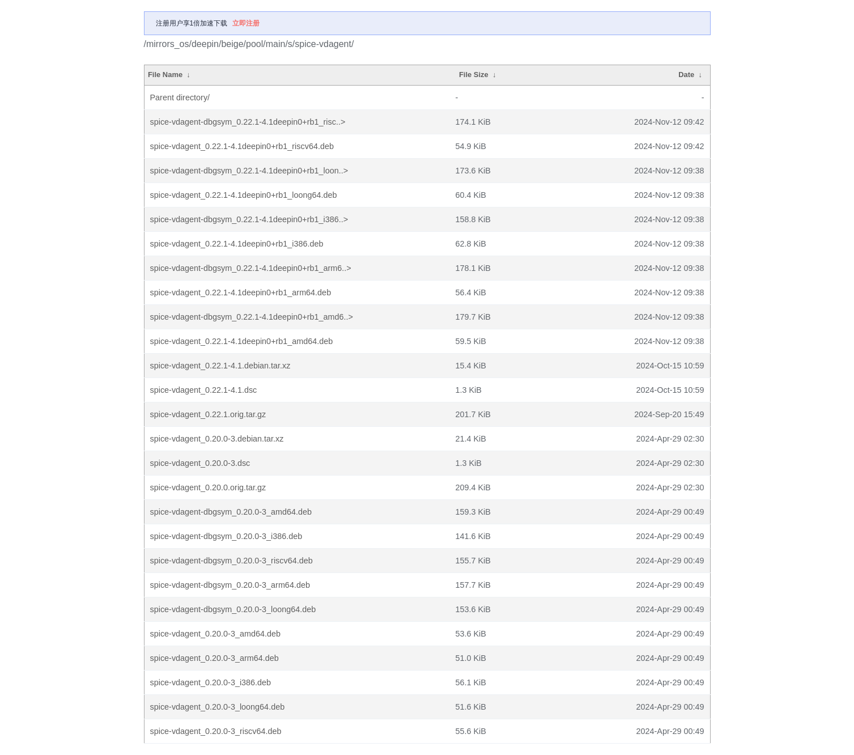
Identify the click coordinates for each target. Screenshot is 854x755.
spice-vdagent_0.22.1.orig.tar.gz (208, 414)
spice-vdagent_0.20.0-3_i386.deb (210, 682)
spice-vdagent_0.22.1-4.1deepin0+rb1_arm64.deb (241, 292)
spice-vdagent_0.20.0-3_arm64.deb (214, 658)
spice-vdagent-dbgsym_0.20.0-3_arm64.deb (230, 584)
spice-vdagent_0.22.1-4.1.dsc (203, 390)
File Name (165, 74)
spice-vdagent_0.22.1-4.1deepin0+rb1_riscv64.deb (242, 146)
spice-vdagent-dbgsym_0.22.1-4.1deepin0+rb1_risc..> (248, 121)
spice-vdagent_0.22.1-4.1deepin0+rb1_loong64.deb (243, 195)
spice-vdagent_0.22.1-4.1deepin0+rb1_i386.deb (237, 243)
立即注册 (246, 23)
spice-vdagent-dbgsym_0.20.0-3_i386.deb (226, 536)
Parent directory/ (180, 97)
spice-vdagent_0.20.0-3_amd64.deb (215, 633)
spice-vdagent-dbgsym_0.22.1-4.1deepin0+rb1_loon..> (249, 170)
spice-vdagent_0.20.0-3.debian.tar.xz (217, 438)
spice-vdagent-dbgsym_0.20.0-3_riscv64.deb (231, 560)
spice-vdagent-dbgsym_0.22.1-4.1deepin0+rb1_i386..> (249, 219)
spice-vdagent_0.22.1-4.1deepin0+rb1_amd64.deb (241, 341)
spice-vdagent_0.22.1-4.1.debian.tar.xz (220, 365)
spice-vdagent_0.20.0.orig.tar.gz (208, 487)
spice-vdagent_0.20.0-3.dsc (200, 463)
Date (686, 74)
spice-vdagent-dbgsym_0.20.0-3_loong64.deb (233, 609)
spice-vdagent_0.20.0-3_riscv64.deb (216, 731)
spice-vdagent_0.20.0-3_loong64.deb (217, 706)
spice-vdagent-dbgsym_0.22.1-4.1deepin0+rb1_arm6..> (250, 268)
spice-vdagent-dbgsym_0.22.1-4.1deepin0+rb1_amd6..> (251, 316)
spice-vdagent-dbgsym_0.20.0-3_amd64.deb (231, 511)
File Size (473, 74)
